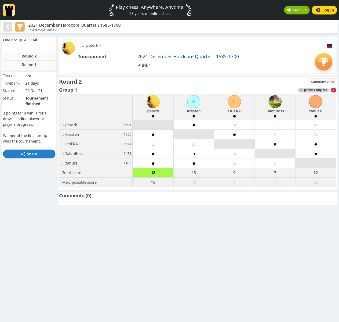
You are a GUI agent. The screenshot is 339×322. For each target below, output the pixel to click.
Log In (325, 10)
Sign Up (297, 10)
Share (29, 154)
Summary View (322, 81)
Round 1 (29, 64)
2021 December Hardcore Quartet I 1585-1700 (188, 56)
